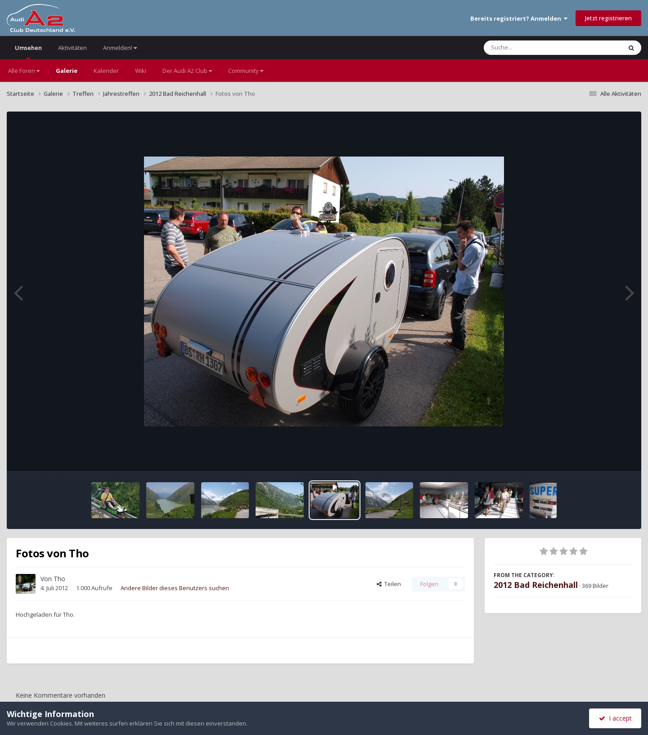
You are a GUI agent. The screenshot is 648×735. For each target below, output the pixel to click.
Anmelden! (120, 48)
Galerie (66, 71)
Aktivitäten (72, 48)
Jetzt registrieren (608, 18)
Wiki (140, 71)
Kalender (106, 71)
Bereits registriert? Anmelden (518, 18)
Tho (59, 578)
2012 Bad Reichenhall (536, 584)
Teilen (389, 584)
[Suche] (534, 47)
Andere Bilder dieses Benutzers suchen (175, 588)
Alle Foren (24, 71)
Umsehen (28, 51)
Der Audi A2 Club (187, 71)
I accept (615, 718)
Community (245, 71)
